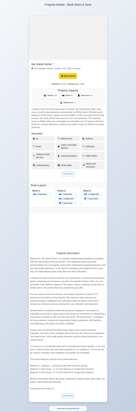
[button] (68, 38)
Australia (76, 68)
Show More (68, 174)
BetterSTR (74, 409)
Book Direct (68, 76)
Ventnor (57, 68)
